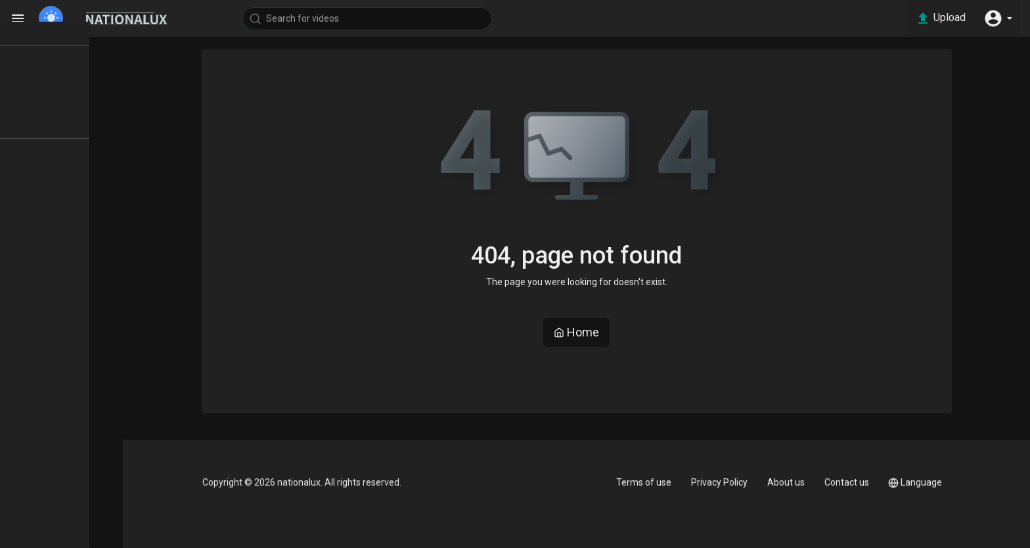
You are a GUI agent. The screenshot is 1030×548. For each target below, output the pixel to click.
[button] (997, 18)
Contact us (860, 482)
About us (798, 482)
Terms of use (651, 482)
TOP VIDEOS (58, 73)
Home (594, 332)
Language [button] (931, 482)
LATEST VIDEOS (66, 96)
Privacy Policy (729, 482)
